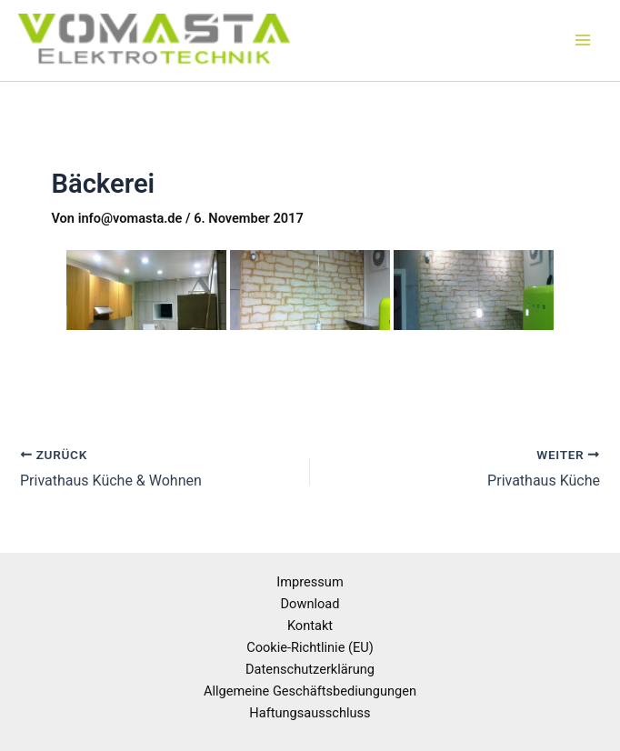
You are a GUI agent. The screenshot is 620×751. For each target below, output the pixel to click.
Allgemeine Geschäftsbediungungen (310, 691)
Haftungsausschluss (309, 713)
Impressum (309, 582)
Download (310, 604)
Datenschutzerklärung (310, 669)
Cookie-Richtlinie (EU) (310, 647)
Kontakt (310, 625)
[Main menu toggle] (583, 41)
